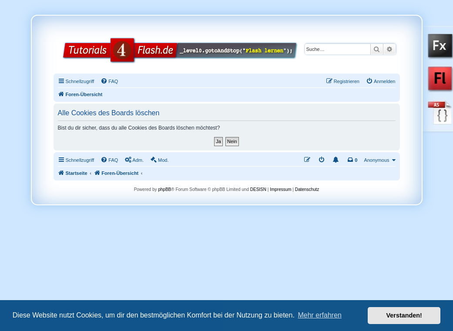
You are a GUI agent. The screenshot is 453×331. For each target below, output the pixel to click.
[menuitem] (109, 81)
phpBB (164, 189)
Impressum (280, 189)
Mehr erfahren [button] (320, 315)
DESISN (258, 189)
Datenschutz (307, 189)
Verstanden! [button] (404, 315)
